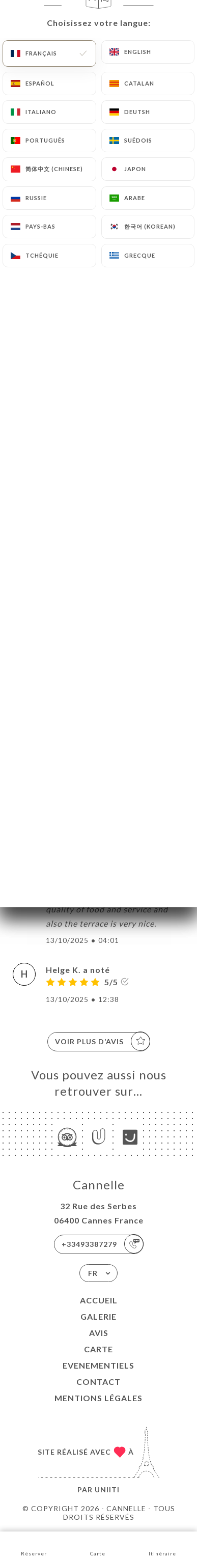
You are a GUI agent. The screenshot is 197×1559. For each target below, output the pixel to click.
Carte (98, 1349)
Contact (98, 1381)
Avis (98, 1333)
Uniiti (107, 1489)
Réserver (34, 1544)
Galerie (98, 1316)
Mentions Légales (98, 1398)
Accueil (99, 1300)
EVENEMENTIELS (98, 1365)
